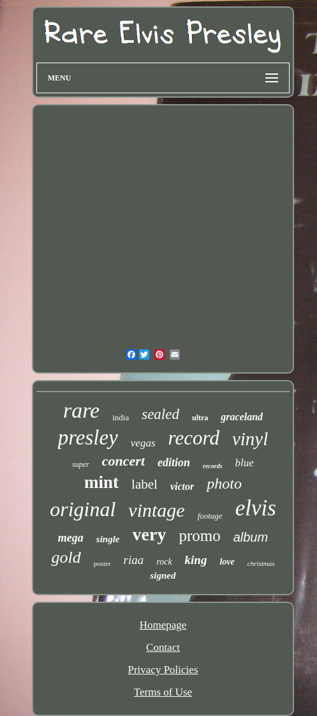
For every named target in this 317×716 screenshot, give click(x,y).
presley (88, 437)
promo (199, 535)
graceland (242, 416)
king (196, 560)
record (193, 438)
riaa (134, 560)
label (144, 484)
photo (224, 483)
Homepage (163, 625)
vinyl (250, 439)
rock (164, 562)
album (250, 537)
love (226, 562)
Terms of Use (163, 692)
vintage (156, 510)
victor (182, 486)
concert (123, 461)
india (120, 417)
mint (101, 482)
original (82, 509)
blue (244, 463)
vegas (143, 443)
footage (210, 516)
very (149, 534)
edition (174, 462)
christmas (261, 563)
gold (65, 557)
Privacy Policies (163, 670)
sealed (160, 414)
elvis (255, 508)
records (213, 465)
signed (162, 575)
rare (81, 410)
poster (102, 563)
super (80, 464)
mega (71, 537)
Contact (163, 647)
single (108, 539)
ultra (200, 417)
